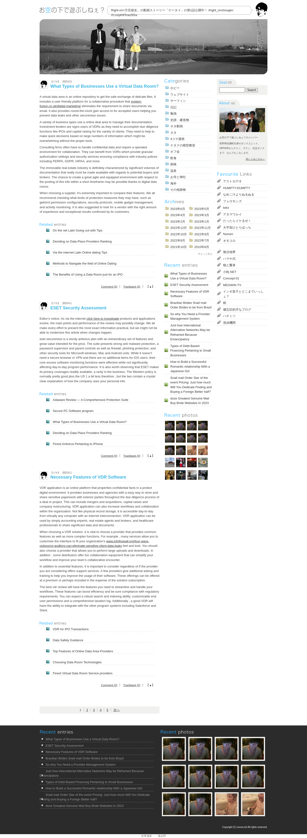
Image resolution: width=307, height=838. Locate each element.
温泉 (173, 171)
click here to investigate (103, 318)
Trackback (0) (131, 286)
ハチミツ (229, 316)
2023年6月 (177, 209)
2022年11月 (202, 228)
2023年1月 (201, 221)
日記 (173, 107)
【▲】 (150, 286)
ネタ (173, 132)
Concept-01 (231, 278)
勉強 (173, 113)
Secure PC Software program (73, 411)
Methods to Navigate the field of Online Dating (84, 263)
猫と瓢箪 (229, 265)
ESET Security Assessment (78, 308)
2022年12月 (178, 228)
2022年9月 (201, 234)
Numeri (228, 234)
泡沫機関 (229, 322)
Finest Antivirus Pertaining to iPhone (78, 444)
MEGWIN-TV (232, 285)
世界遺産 (146, 835)
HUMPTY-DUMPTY (236, 188)
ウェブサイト (179, 94)
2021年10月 (178, 247)
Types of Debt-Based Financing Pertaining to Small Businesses (190, 350)
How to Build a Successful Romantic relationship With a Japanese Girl (190, 366)
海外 (173, 183)
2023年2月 (177, 221)
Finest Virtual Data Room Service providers (82, 673)
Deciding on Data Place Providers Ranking (82, 241)
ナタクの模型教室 (182, 145)
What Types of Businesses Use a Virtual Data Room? (104, 86)
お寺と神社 (178, 177)
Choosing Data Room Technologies (77, 662)
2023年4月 (177, 215)
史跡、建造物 (179, 120)
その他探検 (178, 189)
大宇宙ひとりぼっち (237, 227)
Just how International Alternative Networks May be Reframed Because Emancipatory (190, 332)
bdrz (226, 207)
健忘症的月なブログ (237, 309)
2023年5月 (201, 209)
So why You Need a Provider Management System (190, 316)
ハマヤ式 (229, 258)
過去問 (162, 835)
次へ (116, 710)
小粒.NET (229, 272)
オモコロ (229, 241)
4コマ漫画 (177, 139)
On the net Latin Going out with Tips (77, 230)
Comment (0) (109, 286)
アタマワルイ (232, 214)
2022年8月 (177, 240)
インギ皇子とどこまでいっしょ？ (243, 294)
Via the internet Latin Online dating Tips (80, 252)
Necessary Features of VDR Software (88, 477)
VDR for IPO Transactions (71, 629)
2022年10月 (178, 234)
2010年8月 (201, 247)
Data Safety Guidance (68, 640)
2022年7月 (201, 240)
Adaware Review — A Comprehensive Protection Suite (90, 400)
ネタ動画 (176, 126)
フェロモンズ (232, 201)
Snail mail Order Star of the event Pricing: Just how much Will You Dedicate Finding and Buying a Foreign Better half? (191, 385)
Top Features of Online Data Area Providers (83, 651)
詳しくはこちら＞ (255, 159)
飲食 (173, 158)
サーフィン (178, 101)
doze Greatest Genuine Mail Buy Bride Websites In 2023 (189, 401)
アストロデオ (232, 181)
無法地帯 (229, 252)
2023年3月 (201, 215)
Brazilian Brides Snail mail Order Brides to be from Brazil (191, 305)
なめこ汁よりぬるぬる (238, 194)
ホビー (175, 88)
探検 (173, 164)
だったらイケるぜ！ (237, 221)
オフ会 (175, 151)
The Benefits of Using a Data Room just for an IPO (88, 274)
